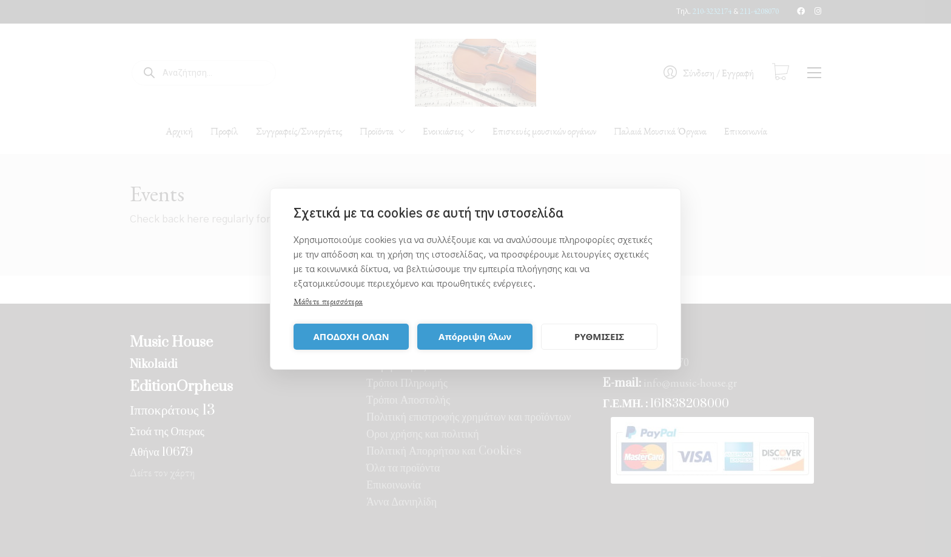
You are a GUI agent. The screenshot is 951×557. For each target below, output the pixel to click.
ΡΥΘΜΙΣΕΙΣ (599, 336)
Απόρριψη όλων (475, 336)
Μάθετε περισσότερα (328, 301)
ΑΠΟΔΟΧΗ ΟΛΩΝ (351, 336)
